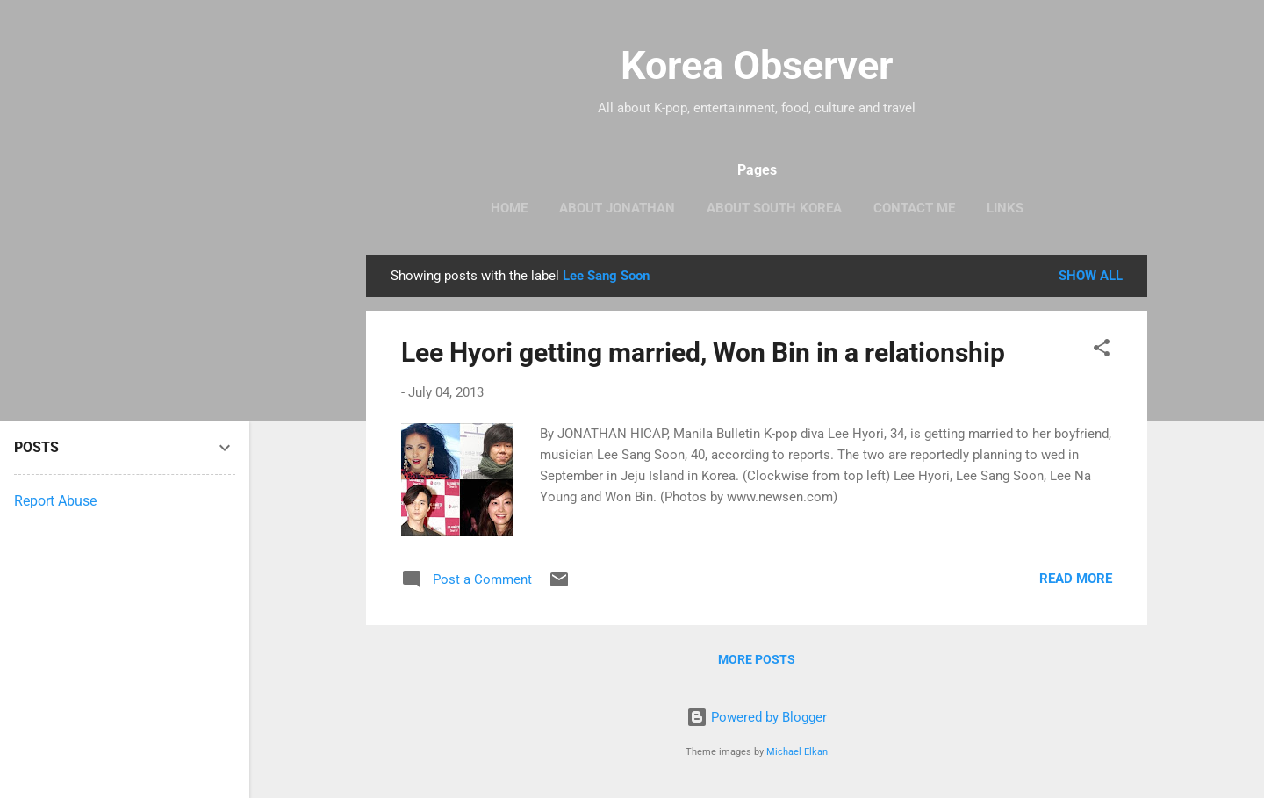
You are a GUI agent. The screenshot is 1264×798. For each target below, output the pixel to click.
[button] (1101, 350)
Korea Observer (757, 65)
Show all (1091, 276)
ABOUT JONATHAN (617, 208)
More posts (756, 659)
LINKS (1005, 208)
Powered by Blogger (756, 717)
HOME (509, 208)
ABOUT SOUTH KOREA (774, 208)
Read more (1075, 578)
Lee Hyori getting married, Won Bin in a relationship (703, 352)
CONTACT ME (914, 208)
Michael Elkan (797, 752)
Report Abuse (55, 500)
